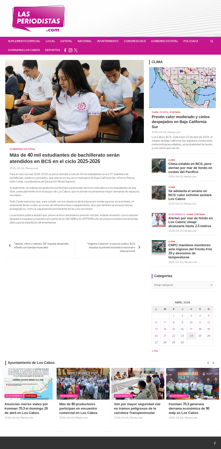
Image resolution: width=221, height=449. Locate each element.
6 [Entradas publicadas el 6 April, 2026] (156, 322)
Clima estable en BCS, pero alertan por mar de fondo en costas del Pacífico (190, 168)
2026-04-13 (175, 203)
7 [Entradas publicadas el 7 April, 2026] (165, 322)
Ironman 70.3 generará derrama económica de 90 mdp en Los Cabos (189, 409)
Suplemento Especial (24, 41)
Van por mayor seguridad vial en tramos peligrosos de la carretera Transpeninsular (137, 409)
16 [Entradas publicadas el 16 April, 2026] (182, 329)
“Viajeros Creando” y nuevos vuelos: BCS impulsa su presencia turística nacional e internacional (111, 247)
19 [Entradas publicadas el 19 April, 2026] (208, 329)
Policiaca (190, 41)
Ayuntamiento (108, 41)
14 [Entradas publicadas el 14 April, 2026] (165, 329)
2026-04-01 (175, 230)
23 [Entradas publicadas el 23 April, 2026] (182, 336)
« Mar (155, 351)
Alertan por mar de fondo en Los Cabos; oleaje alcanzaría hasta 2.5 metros (190, 222)
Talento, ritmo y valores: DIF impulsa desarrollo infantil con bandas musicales (41, 245)
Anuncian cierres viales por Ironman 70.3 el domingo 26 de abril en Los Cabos (26, 409)
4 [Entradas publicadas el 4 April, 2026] (200, 316)
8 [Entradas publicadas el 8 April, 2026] (173, 322)
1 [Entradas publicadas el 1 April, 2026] (173, 316)
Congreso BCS (135, 41)
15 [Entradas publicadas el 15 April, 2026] (173, 329)
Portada (175, 112)
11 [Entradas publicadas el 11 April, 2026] (200, 322)
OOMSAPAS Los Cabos (24, 50)
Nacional (85, 41)
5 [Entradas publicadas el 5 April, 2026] (208, 316)
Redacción (32, 168)
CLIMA (157, 62)
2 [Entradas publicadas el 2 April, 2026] (182, 316)
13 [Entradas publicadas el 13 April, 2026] (156, 329)
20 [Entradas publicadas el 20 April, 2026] (156, 336)
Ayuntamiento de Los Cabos (31, 363)
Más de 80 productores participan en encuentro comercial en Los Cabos (78, 409)
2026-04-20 (159, 132)
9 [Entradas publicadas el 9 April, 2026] (182, 322)
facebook (65, 50)
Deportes (52, 50)
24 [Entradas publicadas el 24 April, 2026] (191, 336)
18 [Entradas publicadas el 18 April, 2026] (200, 329)
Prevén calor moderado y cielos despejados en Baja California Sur (181, 122)
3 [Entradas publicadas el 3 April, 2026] (191, 316)
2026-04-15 (175, 176)
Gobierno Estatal (164, 41)
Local (50, 41)
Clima (155, 112)
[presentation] (208, 362)
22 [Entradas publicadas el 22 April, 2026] (173, 336)
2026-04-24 (12, 417)
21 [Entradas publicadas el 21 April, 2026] (165, 336)
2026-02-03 (175, 262)
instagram (70, 50)
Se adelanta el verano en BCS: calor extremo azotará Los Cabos (190, 195)
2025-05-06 (17, 168)
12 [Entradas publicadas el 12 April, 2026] (208, 322)
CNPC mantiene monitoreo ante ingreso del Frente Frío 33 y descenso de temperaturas (190, 251)
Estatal (66, 41)
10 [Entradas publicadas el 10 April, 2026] (191, 322)
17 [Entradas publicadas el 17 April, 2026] (191, 329)
